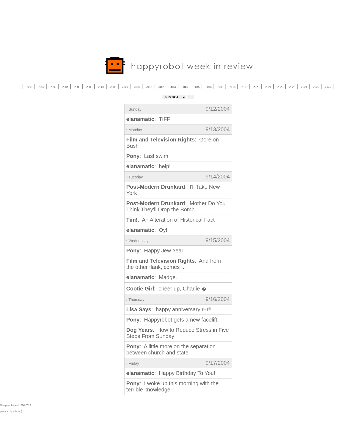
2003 (53, 87)
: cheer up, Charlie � (166, 289)
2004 (65, 87)
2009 (125, 87)
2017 (220, 87)
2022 (280, 87)
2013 (173, 87)
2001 (29, 87)
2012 (161, 87)
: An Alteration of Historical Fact (170, 220)
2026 (328, 87)
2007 (101, 87)
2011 (149, 87)
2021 (268, 87)
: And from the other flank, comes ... (173, 264)
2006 (89, 87)
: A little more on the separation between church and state (171, 349)
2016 (209, 87)
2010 (137, 87)
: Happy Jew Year (155, 250)
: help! (148, 166)
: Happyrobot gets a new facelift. (172, 320)
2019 (244, 87)
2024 (304, 87)
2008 (113, 87)
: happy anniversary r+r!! (169, 309)
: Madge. (151, 277)
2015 (197, 87)
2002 (41, 87)
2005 (77, 87)
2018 (233, 87)
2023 (292, 87)
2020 (256, 87)
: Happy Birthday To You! (170, 373)
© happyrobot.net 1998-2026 (15, 405)
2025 (316, 87)
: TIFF (148, 119)
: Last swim (147, 156)
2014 (185, 87)
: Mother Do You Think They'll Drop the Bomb (176, 206)
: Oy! (146, 230)
